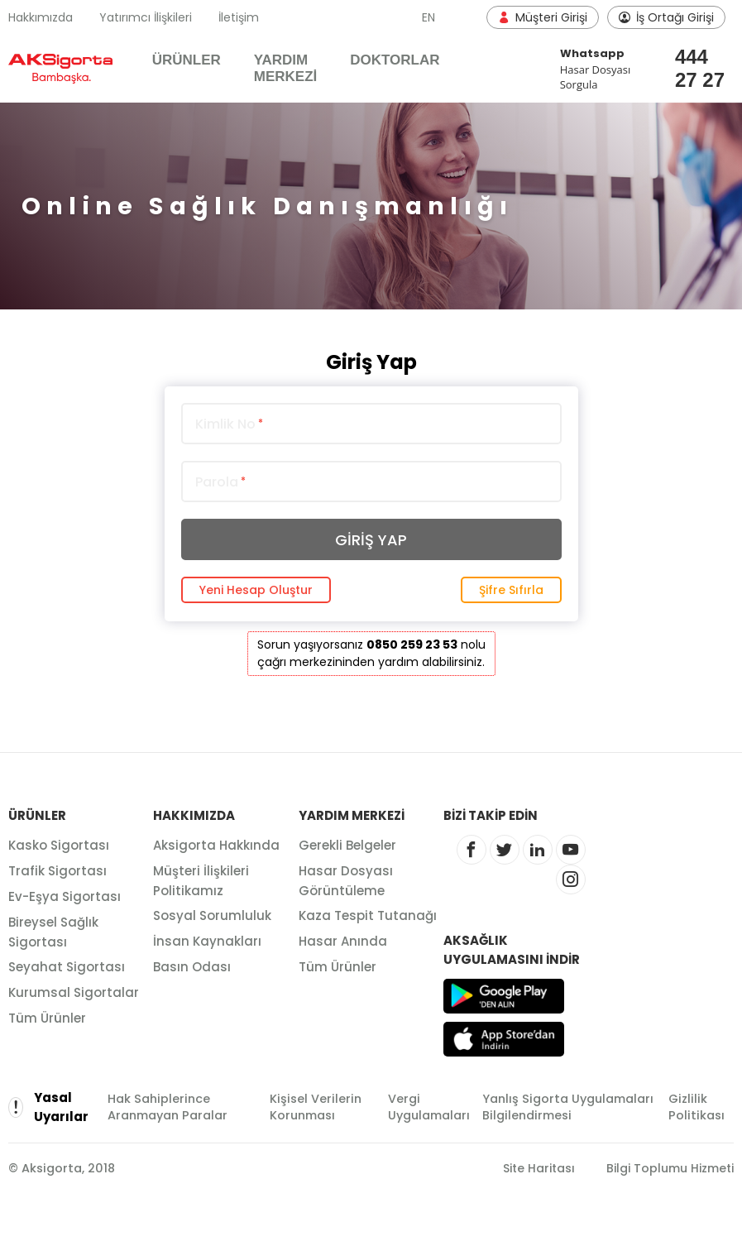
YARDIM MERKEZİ (286, 68)
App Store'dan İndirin (503, 1039)
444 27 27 (692, 68)
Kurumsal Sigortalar (73, 992)
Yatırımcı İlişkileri (145, 17)
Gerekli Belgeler (347, 845)
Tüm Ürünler (47, 1018)
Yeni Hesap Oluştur (256, 590)
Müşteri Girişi (542, 17)
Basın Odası (192, 966)
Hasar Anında (343, 941)
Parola (220, 482)
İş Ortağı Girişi (666, 17)
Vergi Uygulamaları (429, 1107)
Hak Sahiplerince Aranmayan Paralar (167, 1107)
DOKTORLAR (394, 60)
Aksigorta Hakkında (216, 845)
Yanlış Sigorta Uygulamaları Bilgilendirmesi (567, 1107)
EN (428, 17)
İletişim (238, 17)
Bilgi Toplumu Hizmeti (670, 1168)
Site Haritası (539, 1168)
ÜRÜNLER (186, 60)
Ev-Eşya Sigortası (64, 896)
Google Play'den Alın (503, 996)
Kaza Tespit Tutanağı (368, 915)
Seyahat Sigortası (66, 966)
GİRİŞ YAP (371, 540)
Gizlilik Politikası (696, 1107)
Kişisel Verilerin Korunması (315, 1107)
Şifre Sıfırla (511, 590)
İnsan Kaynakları (207, 941)
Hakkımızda (40, 17)
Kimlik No (229, 424)
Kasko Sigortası (58, 845)
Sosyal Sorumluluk (212, 915)
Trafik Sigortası (57, 870)
